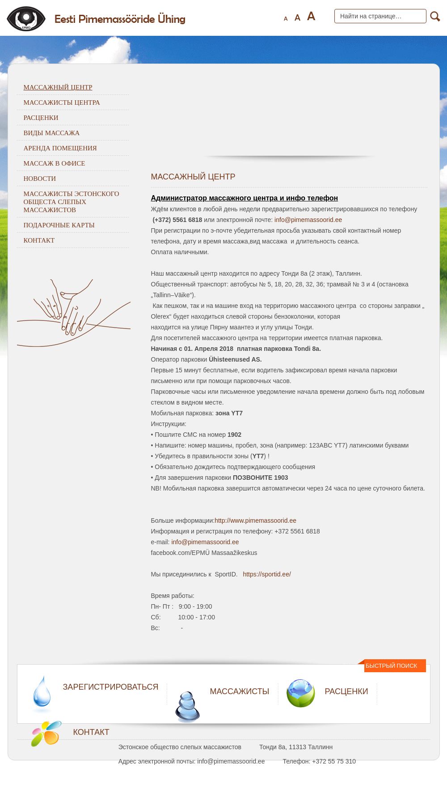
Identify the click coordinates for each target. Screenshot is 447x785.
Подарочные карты (59, 225)
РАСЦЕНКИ (346, 691)
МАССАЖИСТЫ (239, 691)
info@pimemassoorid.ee (308, 219)
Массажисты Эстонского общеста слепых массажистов (71, 201)
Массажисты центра (62, 102)
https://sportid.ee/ (267, 574)
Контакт (39, 240)
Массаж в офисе (54, 163)
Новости (40, 178)
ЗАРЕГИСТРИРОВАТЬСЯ (111, 687)
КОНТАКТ (91, 732)
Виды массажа (52, 133)
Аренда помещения (60, 148)
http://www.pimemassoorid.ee (255, 520)
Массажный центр (58, 87)
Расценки (41, 117)
